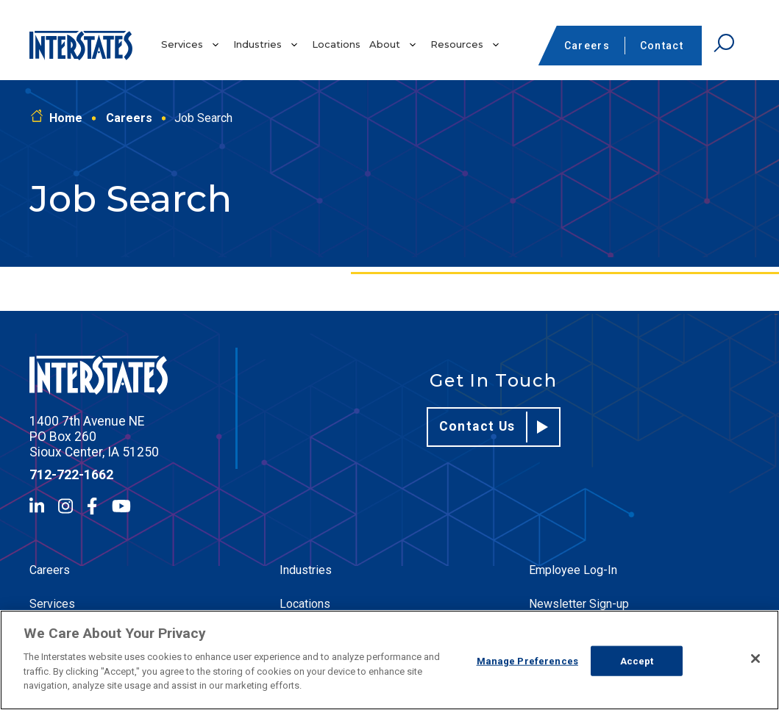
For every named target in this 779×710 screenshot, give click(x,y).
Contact (661, 45)
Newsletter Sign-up (579, 604)
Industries (257, 44)
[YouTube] (121, 506)
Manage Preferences (527, 660)
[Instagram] (65, 506)
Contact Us (494, 427)
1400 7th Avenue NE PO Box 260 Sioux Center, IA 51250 (94, 436)
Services (182, 44)
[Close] (755, 658)
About (384, 44)
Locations (336, 44)
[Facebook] (92, 506)
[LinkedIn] (36, 506)
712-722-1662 (71, 474)
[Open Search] (724, 43)
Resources (456, 44)
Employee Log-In (573, 570)
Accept (637, 660)
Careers (587, 45)
